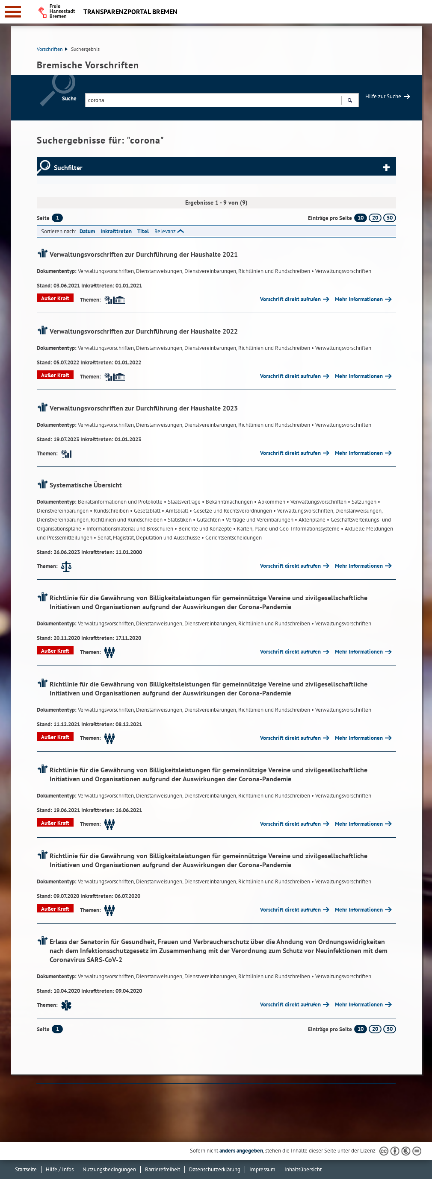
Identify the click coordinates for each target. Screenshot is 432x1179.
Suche (69, 98)
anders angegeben (241, 1150)
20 (375, 217)
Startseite (26, 1169)
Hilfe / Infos (60, 1169)
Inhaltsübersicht (303, 1169)
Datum (87, 231)
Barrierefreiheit (162, 1169)
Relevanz (165, 231)
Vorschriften (52, 49)
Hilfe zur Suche (383, 96)
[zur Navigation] (13, 11)
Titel (143, 231)
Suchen (349, 101)
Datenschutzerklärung (214, 1169)
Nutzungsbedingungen (109, 1169)
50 (390, 217)
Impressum (262, 1169)
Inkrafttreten (116, 231)
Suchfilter (68, 167)
